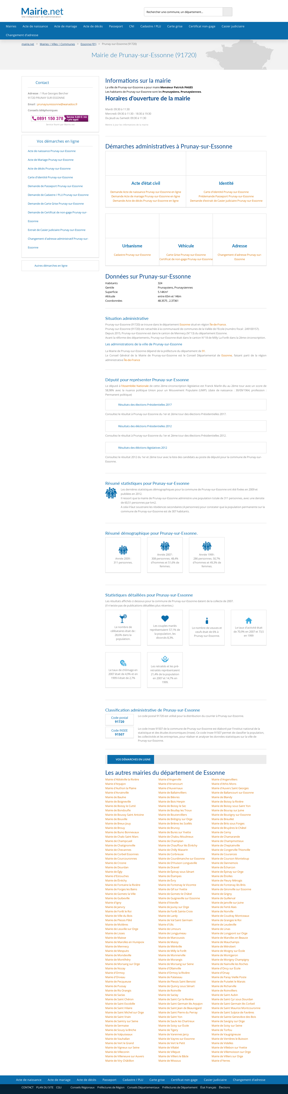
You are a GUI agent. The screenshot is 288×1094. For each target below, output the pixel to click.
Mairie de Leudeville (224, 924)
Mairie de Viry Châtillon (119, 1060)
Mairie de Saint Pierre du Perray (178, 1012)
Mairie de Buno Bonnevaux (122, 832)
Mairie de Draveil (168, 867)
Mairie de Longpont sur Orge (229, 933)
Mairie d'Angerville (169, 779)
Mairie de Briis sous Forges (228, 823)
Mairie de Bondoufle (118, 810)
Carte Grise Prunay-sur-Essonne (186, 255)
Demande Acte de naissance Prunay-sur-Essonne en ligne (145, 192)
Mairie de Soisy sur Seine (227, 1025)
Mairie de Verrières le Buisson (230, 1039)
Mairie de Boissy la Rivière (227, 801)
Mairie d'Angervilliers (224, 779)
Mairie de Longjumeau (172, 933)
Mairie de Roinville (169, 990)
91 (203, 351)
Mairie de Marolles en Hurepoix (124, 942)
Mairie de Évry (167, 880)
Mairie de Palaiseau (170, 977)
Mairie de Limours (169, 929)
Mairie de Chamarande (226, 836)
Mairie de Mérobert (224, 946)
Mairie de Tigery (168, 1030)
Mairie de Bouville (116, 819)
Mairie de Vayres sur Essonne (176, 1039)
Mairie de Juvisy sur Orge (173, 907)
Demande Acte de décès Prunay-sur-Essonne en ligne (146, 201)
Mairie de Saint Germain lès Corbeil (233, 1003)
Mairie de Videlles (222, 1043)
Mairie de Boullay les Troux (175, 810)
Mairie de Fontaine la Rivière (122, 885)
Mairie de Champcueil (118, 841)
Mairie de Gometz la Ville (120, 894)
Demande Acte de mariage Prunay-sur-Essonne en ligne (145, 196)
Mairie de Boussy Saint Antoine (124, 815)
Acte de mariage (65, 26)
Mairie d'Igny (113, 902)
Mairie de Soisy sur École (173, 1025)
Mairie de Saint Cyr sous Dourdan (232, 999)
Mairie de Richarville (224, 986)
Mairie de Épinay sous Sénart (176, 872)
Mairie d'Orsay (221, 973)
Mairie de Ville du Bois (118, 916)
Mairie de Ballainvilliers (172, 792)
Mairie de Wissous (169, 1060)
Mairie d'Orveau (115, 977)
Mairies (11, 26)
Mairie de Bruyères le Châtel (229, 828)
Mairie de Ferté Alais (224, 907)
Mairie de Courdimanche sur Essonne (181, 858)
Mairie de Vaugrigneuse (226, 1034)
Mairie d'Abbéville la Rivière (122, 779)
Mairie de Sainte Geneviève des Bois (234, 1017)
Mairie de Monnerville (171, 955)
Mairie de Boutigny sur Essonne (231, 815)
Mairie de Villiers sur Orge (227, 1056)
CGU (59, 1087)
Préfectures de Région (111, 1087)
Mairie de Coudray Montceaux (230, 916)
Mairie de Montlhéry (118, 959)
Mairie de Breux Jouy (118, 823)
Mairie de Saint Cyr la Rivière (175, 999)
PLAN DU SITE (44, 1087)
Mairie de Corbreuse (171, 854)
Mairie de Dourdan (117, 867)
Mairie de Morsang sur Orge (122, 964)
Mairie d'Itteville (168, 902)
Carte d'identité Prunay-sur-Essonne (226, 192)
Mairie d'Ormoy (115, 973)
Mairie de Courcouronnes (121, 858)
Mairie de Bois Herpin (171, 801)
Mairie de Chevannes (118, 850)
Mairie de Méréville (170, 946)
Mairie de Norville (222, 911)
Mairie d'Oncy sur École (226, 968)
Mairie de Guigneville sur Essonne (179, 898)
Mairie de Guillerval (223, 898)
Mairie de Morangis (170, 959)
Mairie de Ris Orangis (118, 990)
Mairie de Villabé (168, 1047)
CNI (131, 26)
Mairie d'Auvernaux (170, 788)
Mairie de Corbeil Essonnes (122, 854)
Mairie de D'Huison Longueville (177, 863)
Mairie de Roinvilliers (224, 990)
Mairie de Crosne (115, 863)
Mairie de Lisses (115, 933)
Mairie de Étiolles (222, 876)
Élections (224, 1087)
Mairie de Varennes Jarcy (173, 1034)
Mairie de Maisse (115, 938)
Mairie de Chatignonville (120, 845)
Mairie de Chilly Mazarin (173, 850)
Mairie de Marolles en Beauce (230, 938)
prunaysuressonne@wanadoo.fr (57, 104)
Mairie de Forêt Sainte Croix (175, 911)
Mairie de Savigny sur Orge (228, 1021)
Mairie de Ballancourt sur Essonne (233, 792)
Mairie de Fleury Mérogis (227, 880)
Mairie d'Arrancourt (170, 784)
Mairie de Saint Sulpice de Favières (233, 1012)
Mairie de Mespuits (117, 951)
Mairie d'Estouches (117, 876)
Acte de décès (93, 26)
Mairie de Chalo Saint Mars (121, 836)
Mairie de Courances (224, 854)
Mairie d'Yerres (221, 1060)
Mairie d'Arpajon (115, 784)
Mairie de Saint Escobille (120, 1003)
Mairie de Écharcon (223, 867)
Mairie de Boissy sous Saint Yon (231, 806)
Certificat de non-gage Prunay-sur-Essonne (186, 259)
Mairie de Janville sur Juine (228, 902)
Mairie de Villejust (169, 1052)
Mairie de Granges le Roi (226, 920)
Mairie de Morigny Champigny (230, 959)
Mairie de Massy (168, 942)
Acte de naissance (35, 26)
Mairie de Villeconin (117, 1052)
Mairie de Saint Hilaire (118, 1008)
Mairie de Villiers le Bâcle (173, 1056)
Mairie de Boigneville (118, 801)
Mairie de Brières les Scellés (175, 823)
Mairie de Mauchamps (225, 942)
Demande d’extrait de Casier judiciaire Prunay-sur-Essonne (226, 201)
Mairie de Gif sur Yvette (172, 889)
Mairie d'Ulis (166, 924)
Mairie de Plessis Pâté (118, 920)
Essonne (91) (88, 44)
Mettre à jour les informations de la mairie (126, 124)
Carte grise (175, 26)
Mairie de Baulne (115, 797)
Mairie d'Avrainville (117, 792)
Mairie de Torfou (222, 1030)
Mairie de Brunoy (169, 828)
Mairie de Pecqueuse (118, 981)
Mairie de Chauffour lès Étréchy (177, 845)
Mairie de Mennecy (117, 946)
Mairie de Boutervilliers (172, 815)
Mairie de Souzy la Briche (120, 1030)
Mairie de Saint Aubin (225, 995)
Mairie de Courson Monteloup (230, 858)
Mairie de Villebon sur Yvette (229, 1047)
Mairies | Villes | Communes (57, 44)
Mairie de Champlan (170, 841)
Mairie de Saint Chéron (119, 999)
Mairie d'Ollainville (169, 968)
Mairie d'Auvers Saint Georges (230, 788)
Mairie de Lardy (168, 916)
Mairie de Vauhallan (117, 1039)
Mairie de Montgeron (225, 955)
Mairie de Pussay (115, 986)
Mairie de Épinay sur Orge (227, 872)
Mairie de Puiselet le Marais (228, 981)
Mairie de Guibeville (117, 898)
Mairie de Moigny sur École (228, 951)
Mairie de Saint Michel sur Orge (124, 1012)
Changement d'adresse (22, 35)
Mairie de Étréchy (116, 880)
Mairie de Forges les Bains (121, 889)
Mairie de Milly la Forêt (172, 951)
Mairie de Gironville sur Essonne (231, 889)
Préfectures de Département (180, 1087)
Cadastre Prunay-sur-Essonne (132, 255)
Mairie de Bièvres (169, 797)
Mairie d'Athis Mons (224, 784)
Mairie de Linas (221, 929)
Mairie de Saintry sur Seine (121, 1021)
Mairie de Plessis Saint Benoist (177, 981)
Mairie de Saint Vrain (118, 1017)
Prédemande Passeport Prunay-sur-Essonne (226, 196)
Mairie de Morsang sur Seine (176, 964)
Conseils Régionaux (83, 1087)
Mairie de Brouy (115, 828)
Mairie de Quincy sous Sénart (176, 986)
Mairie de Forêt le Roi (118, 911)
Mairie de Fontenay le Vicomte (177, 885)
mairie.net (28, 44)
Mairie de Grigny (222, 894)
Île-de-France (218, 324)
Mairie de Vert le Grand (119, 1043)
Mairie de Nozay (115, 968)
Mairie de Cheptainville (226, 845)
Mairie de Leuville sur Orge (121, 929)
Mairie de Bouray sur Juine (228, 810)
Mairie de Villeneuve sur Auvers (124, 1056)
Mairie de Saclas (115, 995)
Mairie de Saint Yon (170, 1017)
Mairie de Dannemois (225, 863)
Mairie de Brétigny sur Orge (175, 819)
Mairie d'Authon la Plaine (120, 788)
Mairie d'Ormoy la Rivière (174, 973)
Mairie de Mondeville (118, 955)
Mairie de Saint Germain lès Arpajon (180, 1003)
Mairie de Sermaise (117, 1025)
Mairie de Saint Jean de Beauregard (180, 1008)
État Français (208, 1087)
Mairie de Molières (116, 924)
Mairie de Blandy (222, 797)
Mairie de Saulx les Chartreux (176, 1021)
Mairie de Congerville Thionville (231, 850)
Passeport (116, 26)
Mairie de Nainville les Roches (230, 964)
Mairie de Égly (113, 872)
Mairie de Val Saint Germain (175, 920)
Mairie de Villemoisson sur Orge (231, 1052)
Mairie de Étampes (169, 876)
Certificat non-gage (202, 26)
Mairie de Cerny (221, 832)
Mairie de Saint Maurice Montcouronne (236, 1008)
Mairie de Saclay (168, 995)
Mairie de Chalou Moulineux (175, 836)
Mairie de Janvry (115, 907)
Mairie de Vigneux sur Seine (122, 1047)
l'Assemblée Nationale (135, 386)
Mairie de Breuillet (223, 819)
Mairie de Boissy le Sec (172, 806)
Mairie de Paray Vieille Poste (229, 977)
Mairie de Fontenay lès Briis (229, 885)
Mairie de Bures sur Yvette (174, 832)
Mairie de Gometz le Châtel (175, 894)
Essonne (185, 324)
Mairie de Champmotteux (228, 841)
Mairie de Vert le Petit (171, 1043)
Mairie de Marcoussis (171, 938)
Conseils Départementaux (143, 1087)
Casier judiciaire (233, 26)
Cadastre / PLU (150, 26)
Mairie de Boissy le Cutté (120, 806)
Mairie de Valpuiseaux (118, 1034)
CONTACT (27, 1087)
